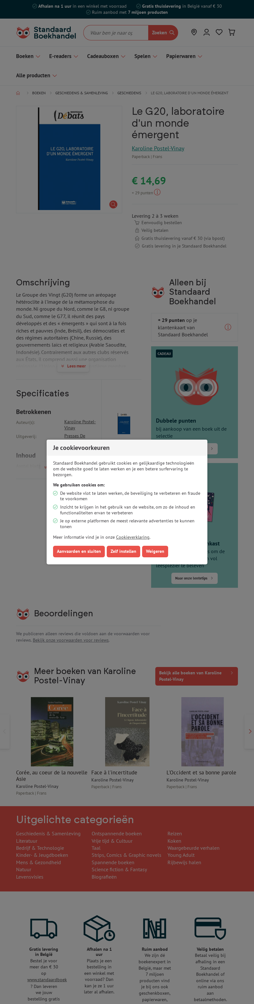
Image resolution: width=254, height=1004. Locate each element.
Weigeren (155, 551)
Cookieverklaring (133, 537)
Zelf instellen (123, 551)
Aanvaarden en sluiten (79, 551)
